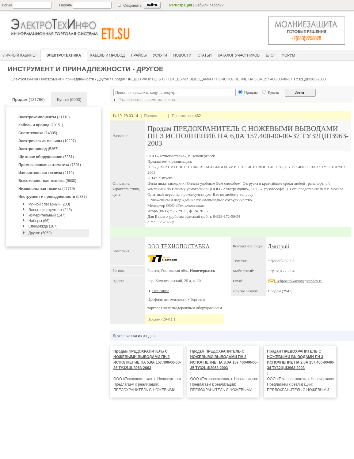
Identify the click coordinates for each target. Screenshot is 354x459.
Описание (160, 290)
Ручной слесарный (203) (49, 204)
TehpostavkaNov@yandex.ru (295, 281)
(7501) (49, 165)
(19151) (40, 125)
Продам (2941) (159, 319)
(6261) (46, 157)
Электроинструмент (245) (50, 210)
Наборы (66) (39, 221)
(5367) (38, 149)
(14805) (37, 133)
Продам (274, 291)
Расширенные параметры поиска (143, 100)
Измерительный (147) (47, 215)
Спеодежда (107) (43, 226)
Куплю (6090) (69, 99)
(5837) (52, 196)
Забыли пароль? (209, 5)
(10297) (47, 141)
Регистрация (180, 5)
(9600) (47, 181)
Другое (103, 79)
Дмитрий (278, 246)
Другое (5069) (40, 233)
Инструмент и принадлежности (67, 79)
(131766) (28, 99)
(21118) (44, 117)
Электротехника (24, 79)
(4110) (46, 173)
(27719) (46, 189)
